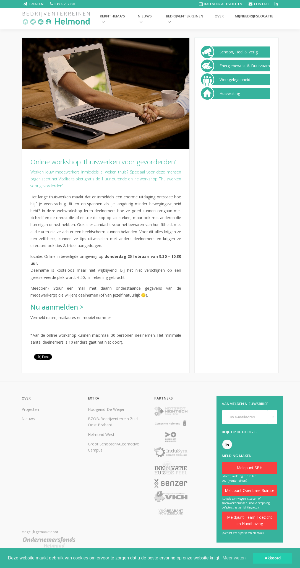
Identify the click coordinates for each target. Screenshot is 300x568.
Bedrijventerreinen (184, 16)
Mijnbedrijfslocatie (254, 16)
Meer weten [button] (234, 558)
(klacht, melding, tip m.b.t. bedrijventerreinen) (239, 478)
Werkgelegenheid (235, 79)
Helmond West (101, 434)
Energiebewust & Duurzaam (245, 65)
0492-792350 (64, 4)
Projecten (30, 409)
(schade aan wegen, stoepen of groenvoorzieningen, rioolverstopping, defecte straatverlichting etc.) (246, 503)
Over (219, 16)
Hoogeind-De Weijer (106, 409)
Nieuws (145, 16)
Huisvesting (230, 93)
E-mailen (36, 4)
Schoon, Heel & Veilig (239, 52)
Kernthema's (112, 16)
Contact (262, 4)
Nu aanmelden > (57, 307)
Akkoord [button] (273, 558)
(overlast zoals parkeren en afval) (243, 533)
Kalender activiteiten (223, 4)
